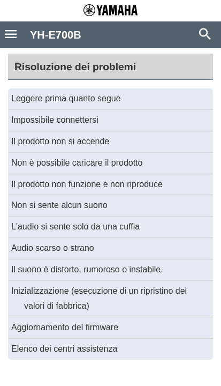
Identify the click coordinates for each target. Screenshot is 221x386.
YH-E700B (55, 35)
